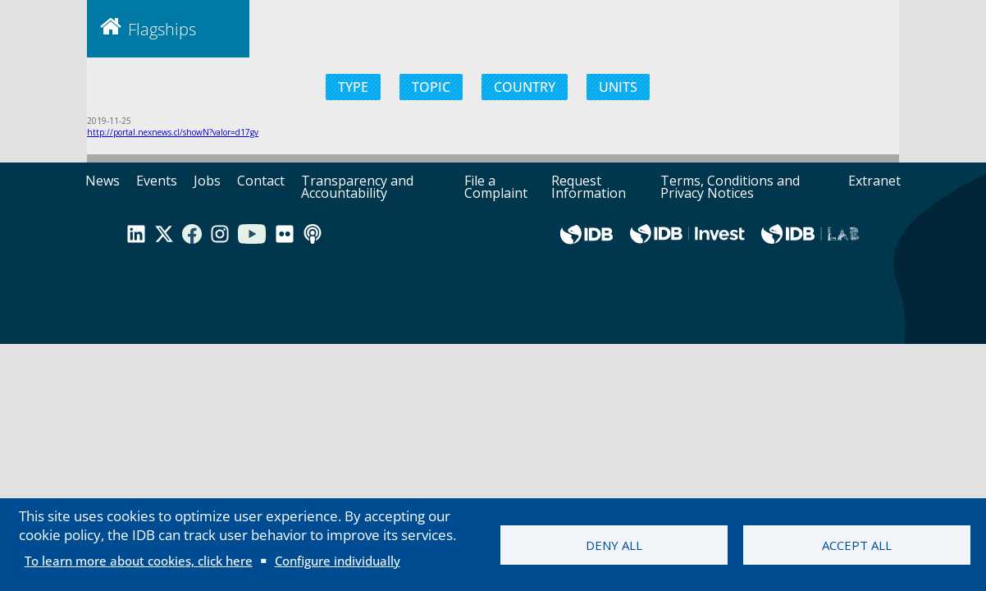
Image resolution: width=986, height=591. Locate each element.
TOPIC (431, 87)
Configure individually (337, 560)
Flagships (162, 29)
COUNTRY (524, 87)
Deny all (614, 545)
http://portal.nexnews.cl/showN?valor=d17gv (172, 132)
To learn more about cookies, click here (139, 560)
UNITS (618, 87)
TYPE (353, 87)
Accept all (857, 545)
